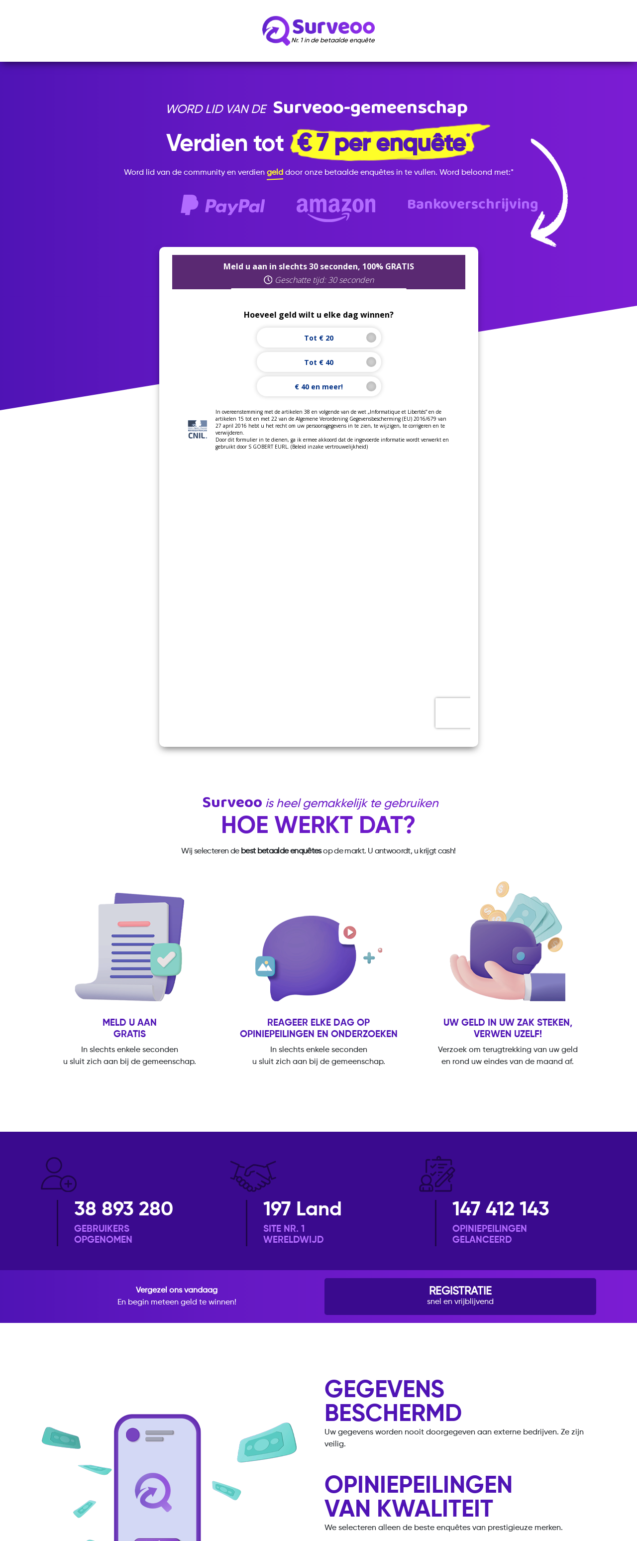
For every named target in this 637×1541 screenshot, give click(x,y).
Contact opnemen (474, 1446)
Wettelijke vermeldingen (388, 1446)
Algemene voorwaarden (294, 1446)
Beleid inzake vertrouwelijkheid (186, 1446)
